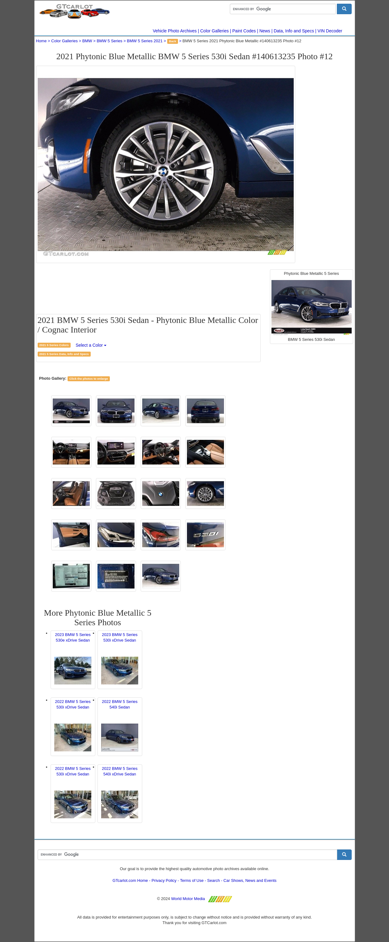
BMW (87, 41)
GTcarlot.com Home (130, 880)
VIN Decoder (329, 30)
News (264, 30)
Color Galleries (214, 30)
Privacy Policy (163, 880)
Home (41, 41)
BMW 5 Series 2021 (145, 41)
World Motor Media (188, 898)
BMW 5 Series (109, 41)
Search (213, 880)
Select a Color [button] (91, 345)
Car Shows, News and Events (249, 880)
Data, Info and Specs (294, 30)
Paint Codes (244, 30)
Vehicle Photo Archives (175, 30)
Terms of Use (192, 880)
